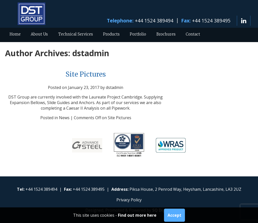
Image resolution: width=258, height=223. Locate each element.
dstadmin (90, 53)
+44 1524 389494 (154, 20)
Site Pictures (86, 74)
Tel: (20, 189)
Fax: (186, 20)
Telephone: (120, 20)
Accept (174, 215)
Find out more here (137, 215)
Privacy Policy (129, 200)
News (64, 117)
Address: (119, 189)
